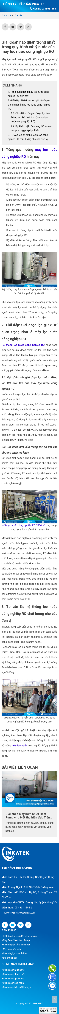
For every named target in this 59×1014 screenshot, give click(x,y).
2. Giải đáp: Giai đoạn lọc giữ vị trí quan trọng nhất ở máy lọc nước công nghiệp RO (29, 104)
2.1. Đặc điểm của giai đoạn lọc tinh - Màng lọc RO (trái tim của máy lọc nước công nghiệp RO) (31, 117)
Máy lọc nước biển (11, 949)
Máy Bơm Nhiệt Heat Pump (16, 940)
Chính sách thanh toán (13, 974)
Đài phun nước (9, 958)
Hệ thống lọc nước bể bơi (14, 953)
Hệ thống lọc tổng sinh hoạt (16, 944)
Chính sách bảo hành (13, 983)
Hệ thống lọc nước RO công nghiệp (19, 936)
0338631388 (49, 8)
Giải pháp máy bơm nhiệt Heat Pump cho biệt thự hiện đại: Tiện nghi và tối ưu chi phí (28, 815)
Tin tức (18, 15)
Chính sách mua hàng (13, 970)
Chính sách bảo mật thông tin (17, 987)
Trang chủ (6, 15)
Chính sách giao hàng (13, 978)
